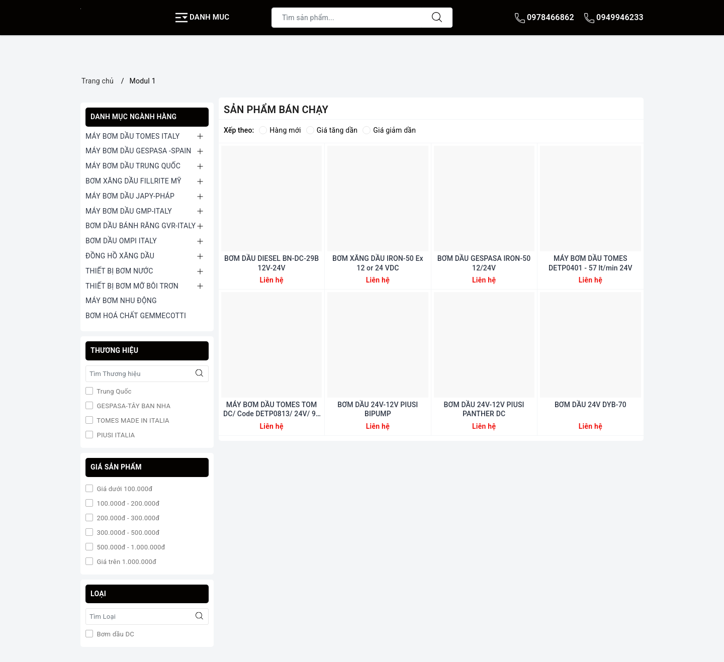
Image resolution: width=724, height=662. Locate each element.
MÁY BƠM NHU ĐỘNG (121, 301)
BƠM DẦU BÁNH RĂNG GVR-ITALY (140, 226)
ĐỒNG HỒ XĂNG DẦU (119, 256)
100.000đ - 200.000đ (127, 503)
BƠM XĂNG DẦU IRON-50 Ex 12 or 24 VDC (377, 262)
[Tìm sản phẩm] (347, 18)
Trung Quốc (113, 391)
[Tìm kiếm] (436, 18)
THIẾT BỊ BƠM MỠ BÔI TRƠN (131, 286)
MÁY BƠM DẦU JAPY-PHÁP (129, 196)
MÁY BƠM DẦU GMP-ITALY (128, 211)
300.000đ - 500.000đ (127, 532)
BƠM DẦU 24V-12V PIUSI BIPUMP (377, 409)
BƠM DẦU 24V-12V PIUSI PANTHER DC (484, 409)
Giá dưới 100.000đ (123, 489)
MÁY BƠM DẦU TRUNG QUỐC (132, 166)
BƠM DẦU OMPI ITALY (121, 241)
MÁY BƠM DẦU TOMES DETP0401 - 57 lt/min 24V (590, 262)
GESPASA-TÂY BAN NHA (132, 406)
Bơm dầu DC (114, 634)
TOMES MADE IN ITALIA (132, 420)
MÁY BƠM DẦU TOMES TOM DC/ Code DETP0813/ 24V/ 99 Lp (271, 409)
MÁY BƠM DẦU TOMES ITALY (132, 136)
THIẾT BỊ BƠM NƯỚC (119, 271)
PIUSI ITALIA (115, 435)
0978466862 (544, 17)
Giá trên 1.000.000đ (125, 561)
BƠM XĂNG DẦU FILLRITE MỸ (133, 181)
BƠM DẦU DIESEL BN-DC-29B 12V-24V (271, 262)
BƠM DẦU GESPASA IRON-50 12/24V (484, 262)
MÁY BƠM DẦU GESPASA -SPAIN (138, 151)
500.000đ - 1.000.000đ (130, 547)
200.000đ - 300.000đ (127, 518)
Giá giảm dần (389, 130)
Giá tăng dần (332, 130)
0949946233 (614, 17)
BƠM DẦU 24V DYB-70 (590, 405)
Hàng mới (280, 130)
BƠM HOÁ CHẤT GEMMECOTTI (135, 316)
